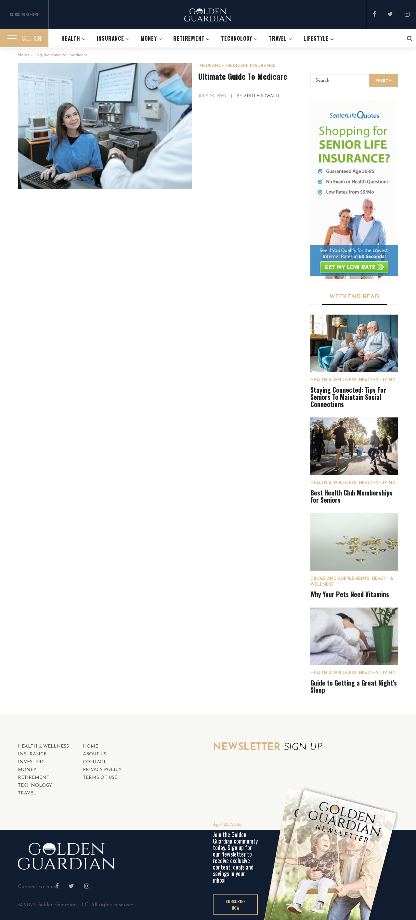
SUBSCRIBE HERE (24, 14)
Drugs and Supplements (340, 578)
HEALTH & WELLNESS (333, 380)
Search (383, 81)
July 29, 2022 (213, 96)
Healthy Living (377, 380)
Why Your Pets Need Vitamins (349, 594)
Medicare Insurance (251, 66)
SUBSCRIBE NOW (235, 904)
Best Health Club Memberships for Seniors (351, 496)
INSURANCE (211, 66)
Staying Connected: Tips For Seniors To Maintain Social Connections (348, 397)
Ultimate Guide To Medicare (242, 76)
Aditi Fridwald (261, 96)
